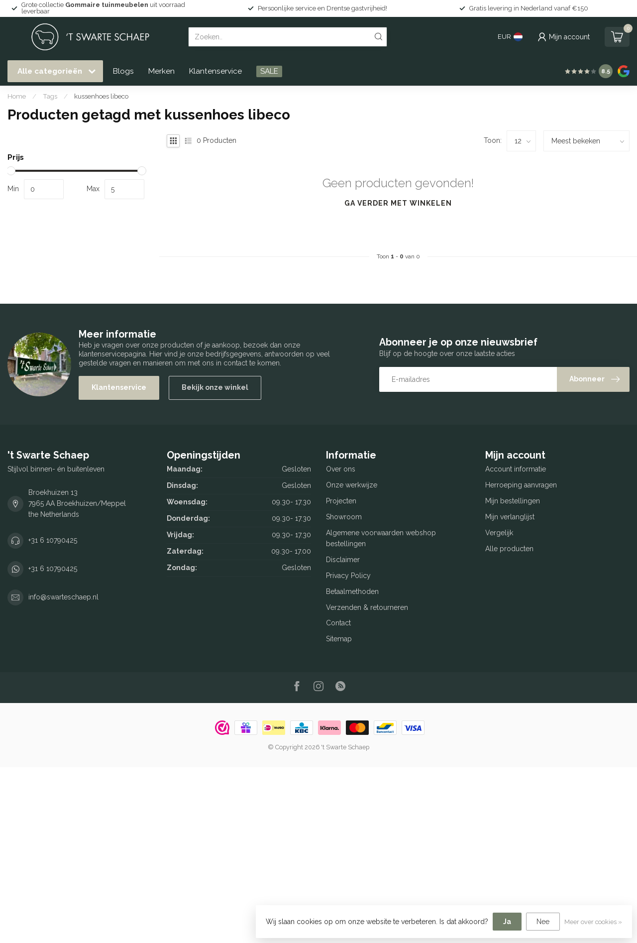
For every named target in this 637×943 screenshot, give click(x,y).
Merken (161, 71)
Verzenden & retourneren (367, 607)
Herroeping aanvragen (521, 485)
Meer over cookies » (593, 922)
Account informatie (515, 469)
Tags (50, 96)
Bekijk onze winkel (215, 387)
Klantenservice (215, 71)
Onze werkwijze (351, 485)
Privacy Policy (348, 576)
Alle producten (509, 549)
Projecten (341, 501)
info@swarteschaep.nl (63, 597)
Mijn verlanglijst (509, 517)
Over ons (340, 469)
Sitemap (339, 639)
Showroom (344, 517)
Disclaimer (343, 560)
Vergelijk (499, 533)
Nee (542, 922)
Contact (338, 623)
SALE (269, 71)
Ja (507, 922)
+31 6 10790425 (52, 540)
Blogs (123, 71)
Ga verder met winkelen (398, 203)
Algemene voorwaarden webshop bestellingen (381, 538)
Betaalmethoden (352, 591)
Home (16, 96)
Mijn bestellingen (512, 501)
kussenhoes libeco (101, 96)
